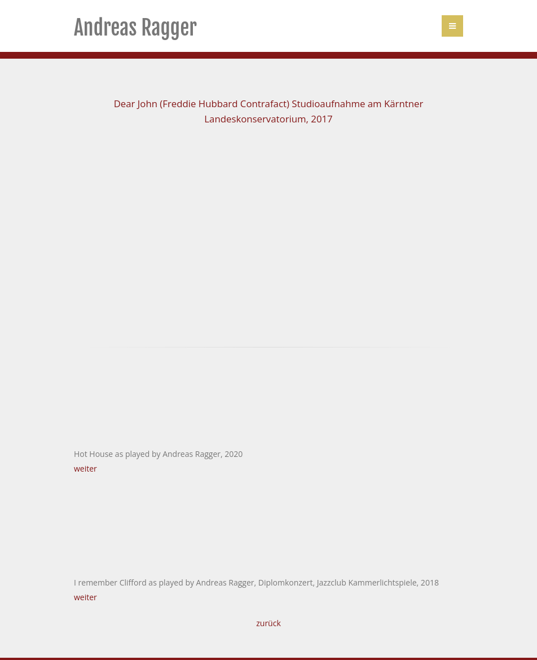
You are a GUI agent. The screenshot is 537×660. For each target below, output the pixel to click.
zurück (268, 623)
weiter (85, 468)
